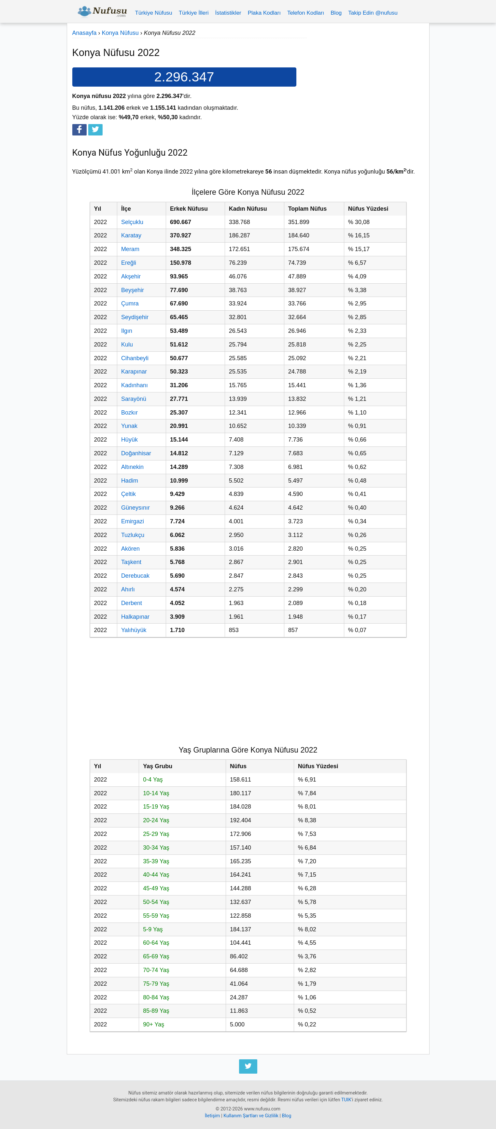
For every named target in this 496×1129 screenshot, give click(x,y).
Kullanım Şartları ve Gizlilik (250, 1116)
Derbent (131, 603)
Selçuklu (132, 222)
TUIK (346, 1100)
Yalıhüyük (134, 630)
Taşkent (131, 562)
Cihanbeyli (135, 358)
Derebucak (135, 575)
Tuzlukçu (132, 535)
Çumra (130, 303)
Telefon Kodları (305, 13)
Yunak (129, 426)
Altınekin (132, 467)
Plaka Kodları (264, 13)
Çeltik (128, 494)
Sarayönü (133, 399)
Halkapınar (135, 617)
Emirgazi (132, 521)
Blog (336, 13)
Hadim (129, 480)
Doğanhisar (136, 453)
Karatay (131, 235)
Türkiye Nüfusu (153, 13)
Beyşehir (132, 290)
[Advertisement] (365, 74)
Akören (130, 548)
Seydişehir (135, 317)
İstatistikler (228, 13)
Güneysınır (135, 507)
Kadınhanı (134, 385)
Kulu (127, 344)
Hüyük (129, 439)
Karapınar (134, 371)
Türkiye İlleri (194, 13)
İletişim (212, 1116)
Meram (130, 249)
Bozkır (129, 412)
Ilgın (126, 331)
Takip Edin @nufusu (372, 13)
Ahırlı (128, 589)
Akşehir (131, 276)
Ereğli (128, 263)
